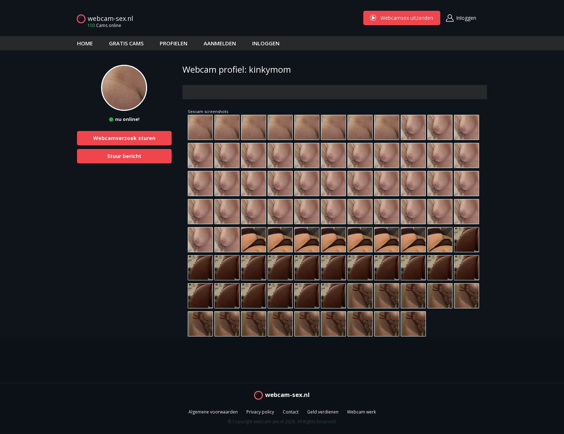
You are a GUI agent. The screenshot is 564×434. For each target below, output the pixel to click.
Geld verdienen (322, 412)
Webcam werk (361, 412)
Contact (291, 412)
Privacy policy (260, 412)
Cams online (102, 25)
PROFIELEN (173, 43)
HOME (85, 43)
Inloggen (466, 17)
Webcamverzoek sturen (124, 138)
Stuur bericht (124, 156)
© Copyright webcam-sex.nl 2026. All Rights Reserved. (282, 422)
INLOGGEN (265, 43)
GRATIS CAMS (126, 43)
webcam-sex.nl (110, 18)
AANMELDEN (220, 43)
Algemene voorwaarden (213, 412)
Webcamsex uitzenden (401, 17)
